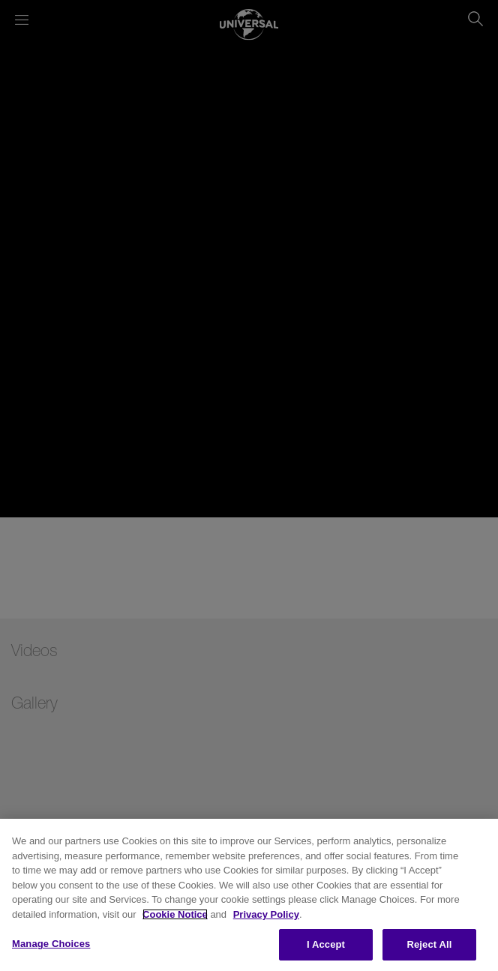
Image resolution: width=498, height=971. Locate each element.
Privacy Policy (266, 914)
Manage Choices (51, 943)
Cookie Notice (175, 914)
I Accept (326, 944)
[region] (249, 895)
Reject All (429, 944)
